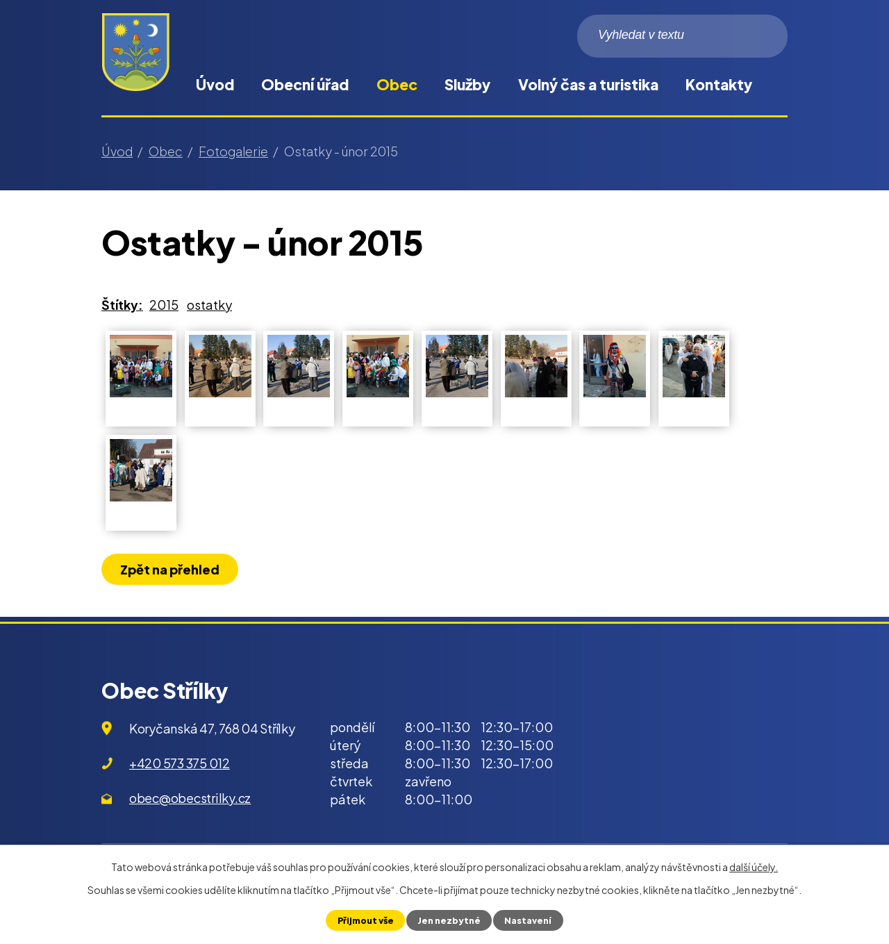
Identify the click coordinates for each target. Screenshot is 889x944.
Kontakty (719, 84)
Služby (467, 84)
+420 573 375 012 (179, 763)
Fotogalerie (233, 151)
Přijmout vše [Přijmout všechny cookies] (366, 920)
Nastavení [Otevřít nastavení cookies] (527, 920)
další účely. (753, 867)
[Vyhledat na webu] (682, 36)
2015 (163, 305)
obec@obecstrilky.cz (190, 798)
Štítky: (122, 305)
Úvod (215, 84)
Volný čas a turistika (588, 84)
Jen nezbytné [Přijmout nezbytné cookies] (449, 920)
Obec (396, 84)
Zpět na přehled (169, 569)
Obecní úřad (305, 84)
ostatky (209, 305)
